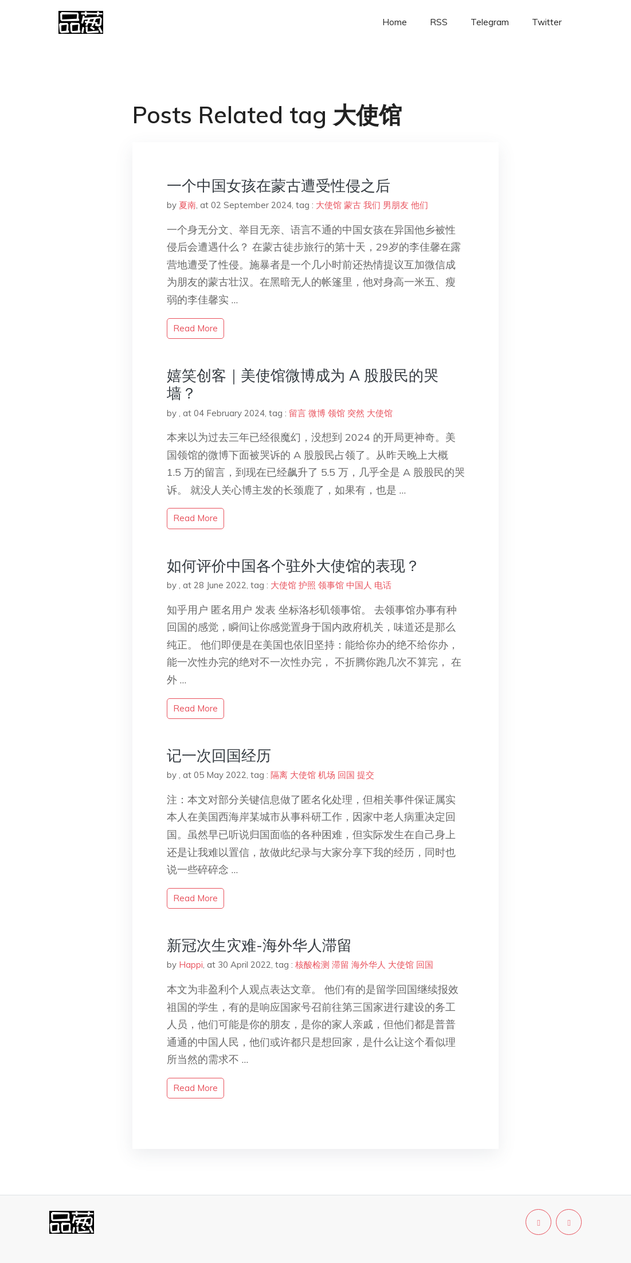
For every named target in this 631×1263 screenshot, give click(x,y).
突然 (356, 413)
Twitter (547, 22)
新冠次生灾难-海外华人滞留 (259, 945)
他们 (419, 205)
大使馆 (329, 205)
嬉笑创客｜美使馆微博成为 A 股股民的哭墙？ (302, 384)
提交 (365, 774)
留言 (297, 413)
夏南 (187, 205)
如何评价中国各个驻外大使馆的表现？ (293, 565)
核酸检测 (312, 964)
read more (195, 328)
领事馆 (331, 585)
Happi (191, 964)
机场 (326, 774)
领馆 (336, 413)
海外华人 (368, 964)
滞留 (340, 964)
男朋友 (396, 205)
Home (394, 22)
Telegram (490, 22)
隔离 (279, 774)
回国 (346, 774)
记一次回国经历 (219, 755)
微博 (317, 413)
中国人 (359, 585)
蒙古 (352, 205)
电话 (382, 585)
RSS (439, 22)
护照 (307, 585)
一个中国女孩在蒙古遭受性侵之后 (278, 185)
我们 (372, 205)
